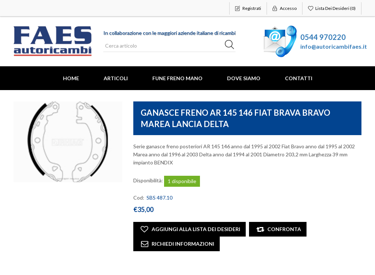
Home (71, 78)
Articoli (116, 78)
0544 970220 (323, 37)
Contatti (298, 78)
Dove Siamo (243, 78)
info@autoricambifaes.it (333, 46)
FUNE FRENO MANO (177, 78)
